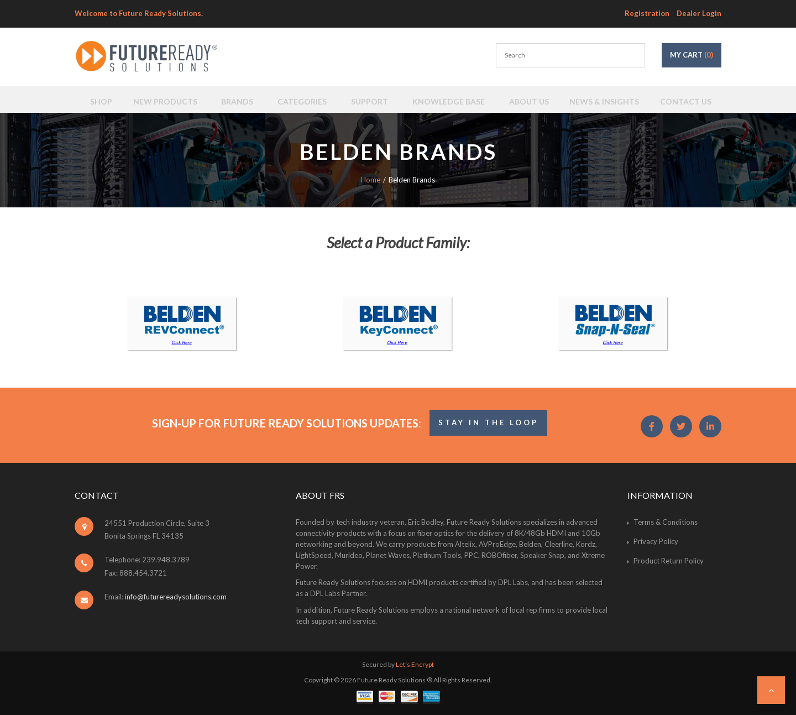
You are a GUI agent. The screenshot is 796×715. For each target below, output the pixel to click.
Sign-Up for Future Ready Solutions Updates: (286, 423)
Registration (647, 13)
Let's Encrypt (415, 664)
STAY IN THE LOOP (488, 422)
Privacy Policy (655, 541)
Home (370, 179)
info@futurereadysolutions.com (176, 596)
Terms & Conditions (665, 522)
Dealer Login (699, 13)
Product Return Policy (668, 560)
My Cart (691, 54)
